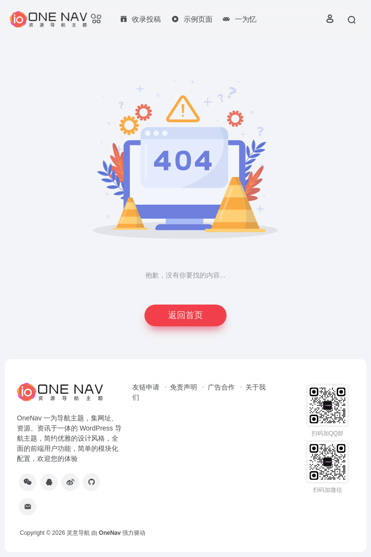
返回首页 (185, 315)
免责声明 (183, 387)
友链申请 (145, 387)
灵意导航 (78, 532)
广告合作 (221, 387)
